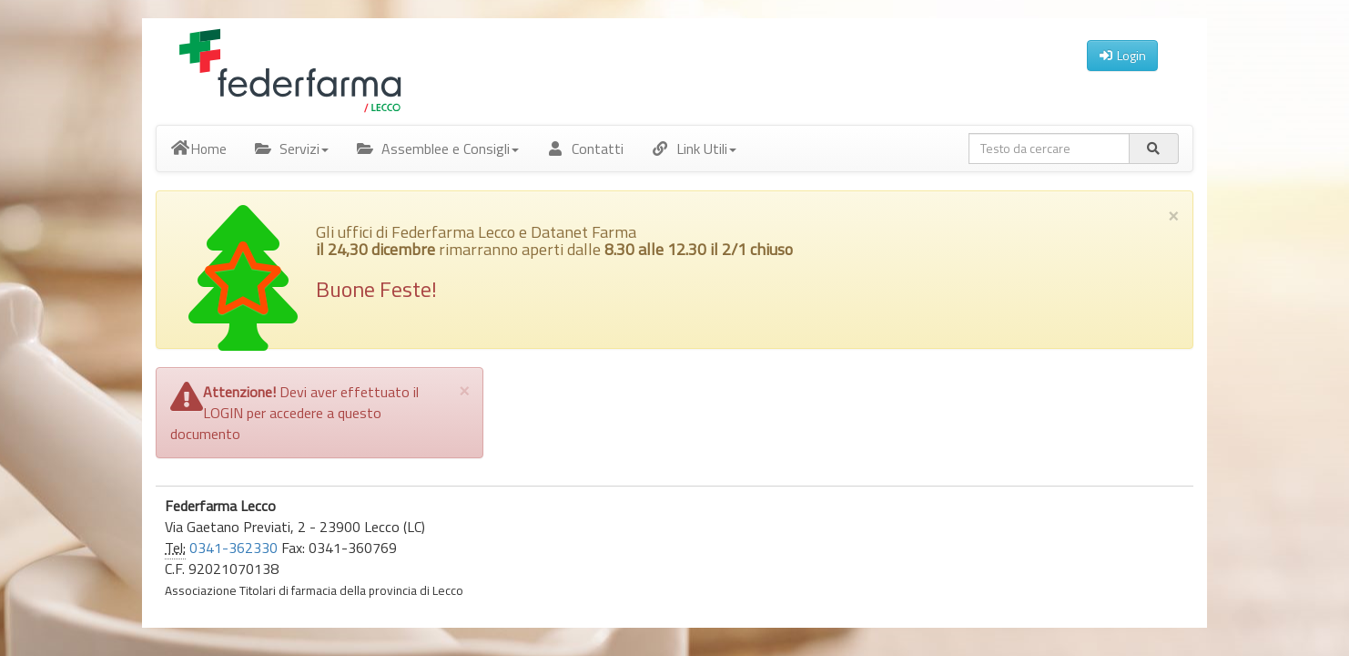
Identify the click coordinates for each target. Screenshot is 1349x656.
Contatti (585, 148)
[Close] (464, 389)
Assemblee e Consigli (437, 148)
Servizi (291, 148)
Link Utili (693, 148)
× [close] (1173, 214)
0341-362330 (233, 548)
